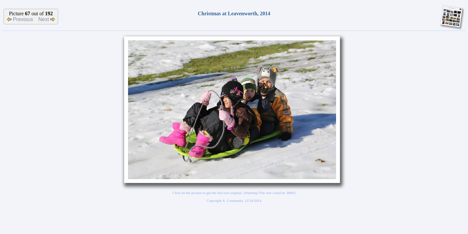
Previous (20, 19)
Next (46, 19)
